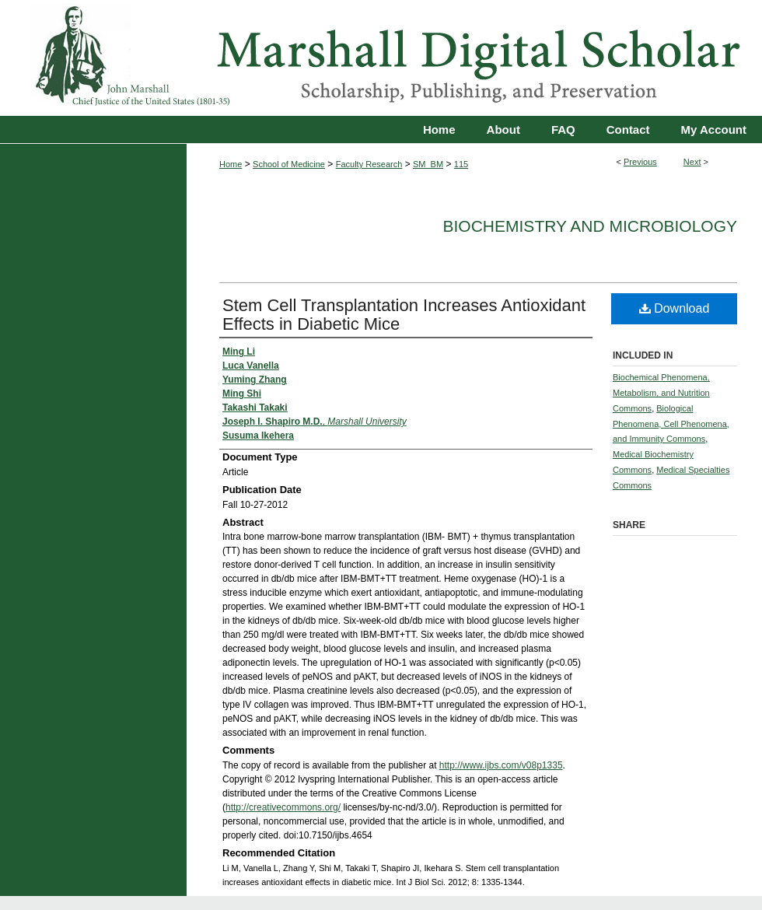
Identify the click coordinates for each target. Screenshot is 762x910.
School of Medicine (289, 164)
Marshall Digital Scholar (381, 58)
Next (692, 161)
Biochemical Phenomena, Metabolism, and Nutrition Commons (661, 393)
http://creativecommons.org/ (283, 807)
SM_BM (428, 164)
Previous (640, 161)
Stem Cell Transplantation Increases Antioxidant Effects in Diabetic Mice (403, 315)
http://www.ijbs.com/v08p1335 (501, 765)
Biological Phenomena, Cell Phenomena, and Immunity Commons (671, 424)
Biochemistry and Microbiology (590, 226)
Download (674, 308)
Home (230, 164)
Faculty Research (369, 164)
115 (461, 164)
